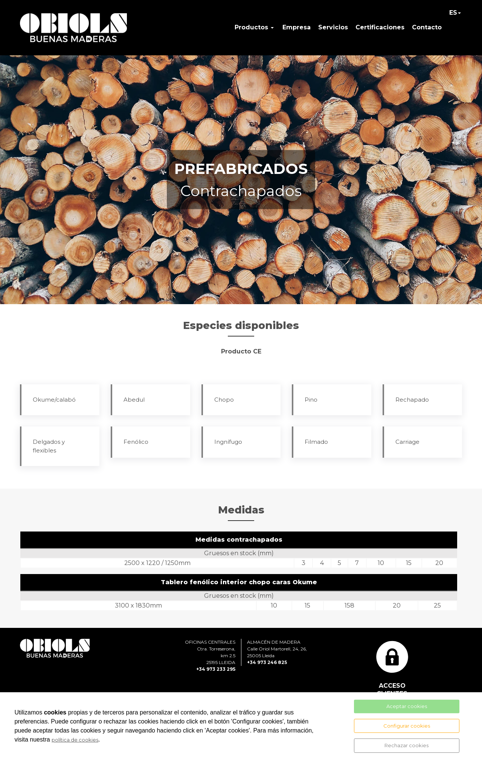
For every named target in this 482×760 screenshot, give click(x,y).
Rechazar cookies (406, 745)
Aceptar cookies (406, 706)
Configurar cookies (406, 725)
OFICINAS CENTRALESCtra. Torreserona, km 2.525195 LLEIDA (210, 652)
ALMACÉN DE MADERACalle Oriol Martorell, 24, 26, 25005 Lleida (277, 648)
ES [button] (453, 12)
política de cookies (75, 740)
